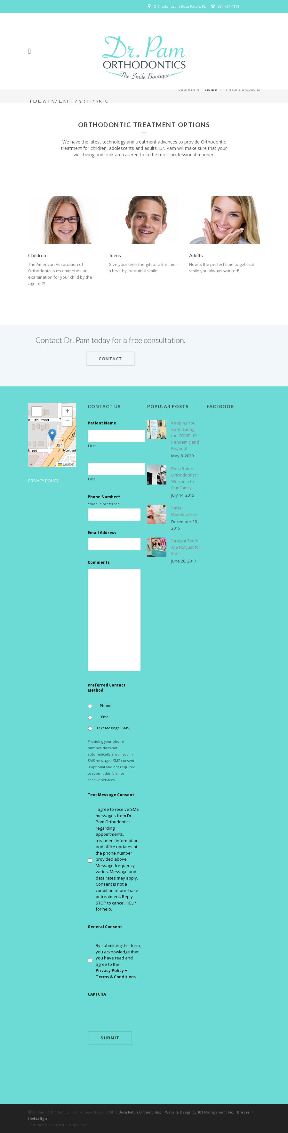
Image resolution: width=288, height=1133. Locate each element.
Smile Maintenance (184, 511)
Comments (99, 562)
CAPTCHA (97, 994)
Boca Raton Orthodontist (140, 1112)
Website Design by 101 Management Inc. (199, 1112)
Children (37, 255)
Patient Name (102, 423)
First (92, 446)
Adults (196, 255)
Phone (105, 705)
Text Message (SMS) (113, 728)
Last (91, 479)
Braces (243, 1112)
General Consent (105, 926)
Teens (114, 255)
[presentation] (136, 1013)
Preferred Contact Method (106, 688)
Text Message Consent (111, 794)
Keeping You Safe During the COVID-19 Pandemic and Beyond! (185, 435)
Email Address (102, 532)
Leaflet (66, 464)
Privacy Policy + (111, 970)
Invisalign (37, 1118)
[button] (52, 435)
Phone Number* (104, 497)
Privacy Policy (43, 481)
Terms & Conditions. (116, 977)
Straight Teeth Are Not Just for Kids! (185, 547)
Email (105, 716)
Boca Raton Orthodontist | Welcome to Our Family (185, 478)
